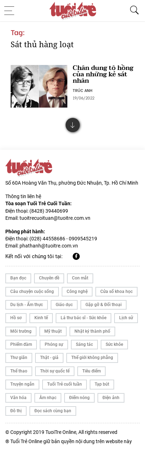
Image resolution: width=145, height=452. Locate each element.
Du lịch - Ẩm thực (26, 304)
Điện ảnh (110, 397)
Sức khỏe (114, 344)
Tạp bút (102, 384)
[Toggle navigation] (11, 11)
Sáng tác (84, 344)
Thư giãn (18, 357)
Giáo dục (64, 304)
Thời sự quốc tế (54, 371)
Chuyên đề (49, 278)
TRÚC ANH (82, 90)
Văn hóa (18, 397)
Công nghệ (77, 291)
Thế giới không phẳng (92, 357)
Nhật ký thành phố (92, 331)
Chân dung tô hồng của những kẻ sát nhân (103, 74)
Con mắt (80, 278)
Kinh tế (41, 317)
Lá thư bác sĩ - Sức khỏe (83, 317)
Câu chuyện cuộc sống (32, 291)
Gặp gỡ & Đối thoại (103, 304)
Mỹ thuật (53, 331)
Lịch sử (126, 317)
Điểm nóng (79, 397)
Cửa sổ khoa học (116, 291)
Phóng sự (54, 344)
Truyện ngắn (22, 384)
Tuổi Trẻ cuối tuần (64, 384)
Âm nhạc (47, 397)
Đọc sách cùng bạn (52, 410)
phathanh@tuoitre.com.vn (48, 246)
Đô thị (16, 410)
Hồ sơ (16, 317)
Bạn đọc (18, 278)
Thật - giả (49, 357)
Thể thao (18, 371)
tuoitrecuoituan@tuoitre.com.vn (54, 218)
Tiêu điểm (91, 371)
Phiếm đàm (21, 344)
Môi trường (21, 331)
